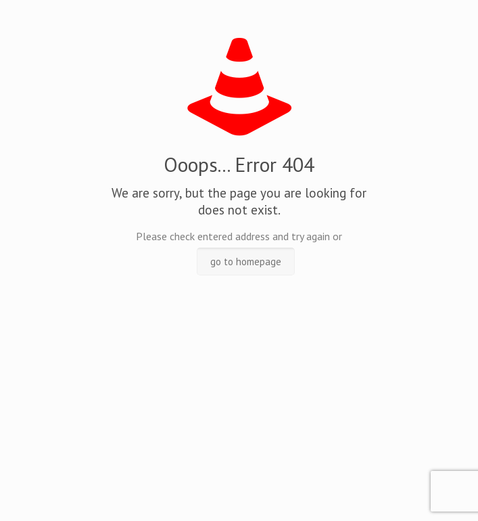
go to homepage (245, 261)
